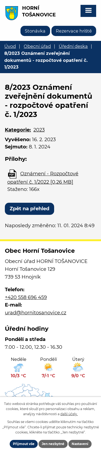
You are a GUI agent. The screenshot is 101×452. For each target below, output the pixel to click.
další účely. (69, 414)
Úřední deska (73, 46)
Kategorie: (18, 130)
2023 (39, 130)
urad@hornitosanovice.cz (35, 313)
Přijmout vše (23, 444)
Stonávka (35, 31)
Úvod (10, 46)
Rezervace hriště (74, 31)
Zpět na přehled (29, 209)
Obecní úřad (37, 46)
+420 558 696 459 (26, 297)
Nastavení (80, 444)
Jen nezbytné (53, 444)
